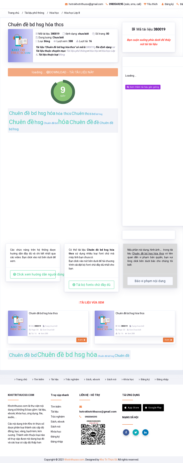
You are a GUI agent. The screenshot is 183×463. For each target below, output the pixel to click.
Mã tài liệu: (47, 33)
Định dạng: (76, 33)
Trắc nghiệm (72, 379)
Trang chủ (13, 12)
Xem (81, 340)
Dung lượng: (50, 37)
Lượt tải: (84, 41)
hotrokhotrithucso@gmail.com (84, 4)
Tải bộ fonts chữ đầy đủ (91, 285)
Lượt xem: (63, 41)
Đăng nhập (163, 379)
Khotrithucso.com (74, 459)
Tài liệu (55, 379)
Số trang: (100, 33)
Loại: (43, 41)
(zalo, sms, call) (123, 4)
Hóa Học (54, 12)
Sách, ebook (93, 379)
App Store (132, 407)
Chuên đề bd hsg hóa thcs (36, 24)
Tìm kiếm (39, 379)
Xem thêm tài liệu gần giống (143, 87)
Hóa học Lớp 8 (72, 12)
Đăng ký (168, 4)
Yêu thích (151, 4)
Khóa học (128, 379)
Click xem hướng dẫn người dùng (34, 274)
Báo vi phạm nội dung (150, 281)
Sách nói (112, 379)
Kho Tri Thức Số (108, 459)
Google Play (153, 407)
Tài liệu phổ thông (34, 12)
